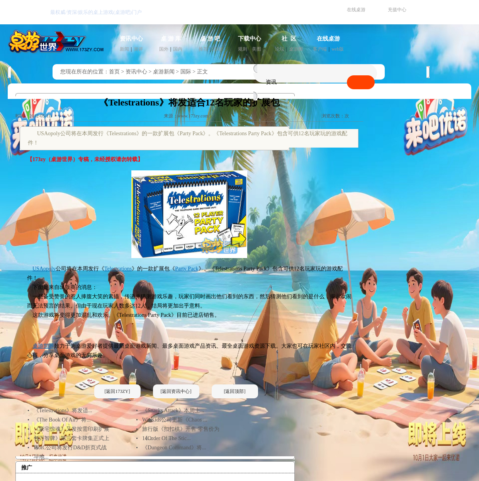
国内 (177, 49)
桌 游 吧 (210, 39)
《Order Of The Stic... (166, 438)
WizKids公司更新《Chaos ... (174, 420)
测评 (138, 49)
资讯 (271, 82)
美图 (256, 49)
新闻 (124, 49)
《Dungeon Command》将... (174, 447)
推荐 (203, 49)
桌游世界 (43, 346)
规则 (242, 49)
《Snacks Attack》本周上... (173, 410)
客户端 (320, 49)
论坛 (279, 49)
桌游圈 (296, 49)
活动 (217, 49)
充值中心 (397, 9)
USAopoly (44, 269)
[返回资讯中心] (176, 391)
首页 (114, 72)
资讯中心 (131, 39)
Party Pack (186, 269)
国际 (185, 72)
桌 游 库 (171, 39)
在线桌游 (356, 9)
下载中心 (249, 39)
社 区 (289, 39)
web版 (337, 49)
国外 (163, 49)
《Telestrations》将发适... (63, 410)
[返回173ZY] (117, 391)
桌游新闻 (164, 72)
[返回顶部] (235, 391)
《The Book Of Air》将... (62, 420)
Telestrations (118, 269)
